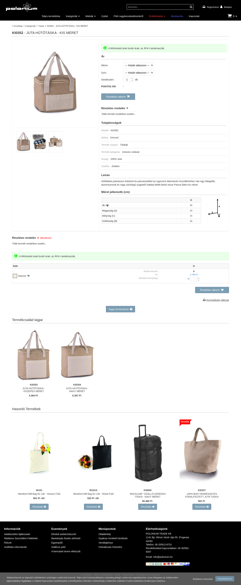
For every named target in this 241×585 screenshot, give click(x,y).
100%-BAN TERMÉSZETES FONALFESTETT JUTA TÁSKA (202, 495)
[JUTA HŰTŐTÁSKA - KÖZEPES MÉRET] (34, 379)
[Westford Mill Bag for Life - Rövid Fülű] (93, 485)
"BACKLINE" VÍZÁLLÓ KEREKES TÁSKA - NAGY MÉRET (148, 495)
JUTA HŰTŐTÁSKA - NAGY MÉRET (77, 390)
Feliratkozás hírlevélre (110, 547)
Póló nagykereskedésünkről (128, 16)
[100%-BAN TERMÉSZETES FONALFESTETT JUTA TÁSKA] (202, 485)
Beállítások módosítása (203, 579)
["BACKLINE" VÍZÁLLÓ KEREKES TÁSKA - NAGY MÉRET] (147, 485)
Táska (41, 25)
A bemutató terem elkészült (66, 551)
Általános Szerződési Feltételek (21, 538)
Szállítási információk (15, 547)
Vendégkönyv (106, 542)
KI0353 (33, 384)
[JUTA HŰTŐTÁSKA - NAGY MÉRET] (77, 379)
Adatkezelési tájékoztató (17, 534)
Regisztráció (213, 7)
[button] (118, 96)
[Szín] (138, 73)
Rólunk (8, 542)
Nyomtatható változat (217, 300)
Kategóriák (71, 16)
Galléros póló (58, 547)
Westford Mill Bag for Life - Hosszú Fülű (39, 493)
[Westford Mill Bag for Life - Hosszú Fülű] (39, 485)
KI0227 (202, 490)
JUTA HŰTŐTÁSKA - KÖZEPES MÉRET (34, 390)
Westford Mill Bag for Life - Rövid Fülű (93, 493)
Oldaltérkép (105, 534)
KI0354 (77, 384)
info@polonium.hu (163, 556)
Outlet (104, 16)
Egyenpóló (57, 542)
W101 (39, 490)
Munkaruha (177, 16)
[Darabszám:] (128, 79)
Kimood (114, 137)
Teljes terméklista (51, 16)
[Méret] (138, 65)
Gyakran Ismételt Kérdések (113, 538)
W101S (93, 490)
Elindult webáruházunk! (63, 534)
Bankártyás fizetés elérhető (66, 538)
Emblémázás (156, 16)
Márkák (89, 16)
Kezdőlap (18, 25)
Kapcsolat (194, 16)
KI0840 (147, 490)
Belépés (228, 7)
